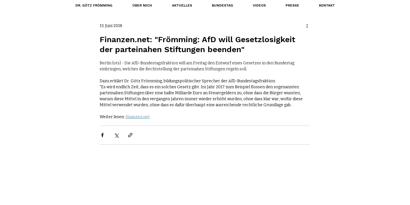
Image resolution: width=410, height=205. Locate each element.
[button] (222, 5)
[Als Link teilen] (130, 135)
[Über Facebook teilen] (102, 135)
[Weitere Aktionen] (307, 25)
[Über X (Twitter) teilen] (116, 135)
